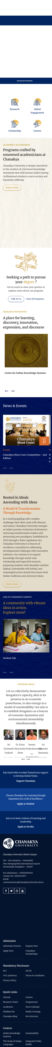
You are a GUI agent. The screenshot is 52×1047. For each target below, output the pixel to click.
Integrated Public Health (34, 1012)
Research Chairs (10, 971)
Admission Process (12, 915)
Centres (29, 966)
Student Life (9, 627)
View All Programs (35, 268)
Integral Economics (12, 1018)
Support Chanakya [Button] (25, 750)
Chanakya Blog (10, 986)
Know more (12, 157)
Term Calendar (33, 976)
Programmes (32, 971)
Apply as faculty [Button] (26, 796)
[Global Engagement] (37, 77)
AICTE (28, 940)
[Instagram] (17, 860)
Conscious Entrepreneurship (11, 1025)
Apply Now (8, 920)
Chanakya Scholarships (32, 922)
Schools (6, 966)
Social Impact (32, 1018)
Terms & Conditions (35, 945)
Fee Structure (32, 986)
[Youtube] (22, 860)
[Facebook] (6, 860)
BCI (4, 940)
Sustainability (32, 1003)
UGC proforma (10, 945)
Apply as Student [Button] (25, 773)
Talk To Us (16, 268)
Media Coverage (33, 981)
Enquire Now (32, 915)
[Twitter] (11, 860)
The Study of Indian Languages (12, 1012)
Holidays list (9, 981)
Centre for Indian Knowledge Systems (25, 342)
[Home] (20, 812)
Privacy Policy (9, 950)
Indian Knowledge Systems (11, 1004)
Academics (8, 976)
